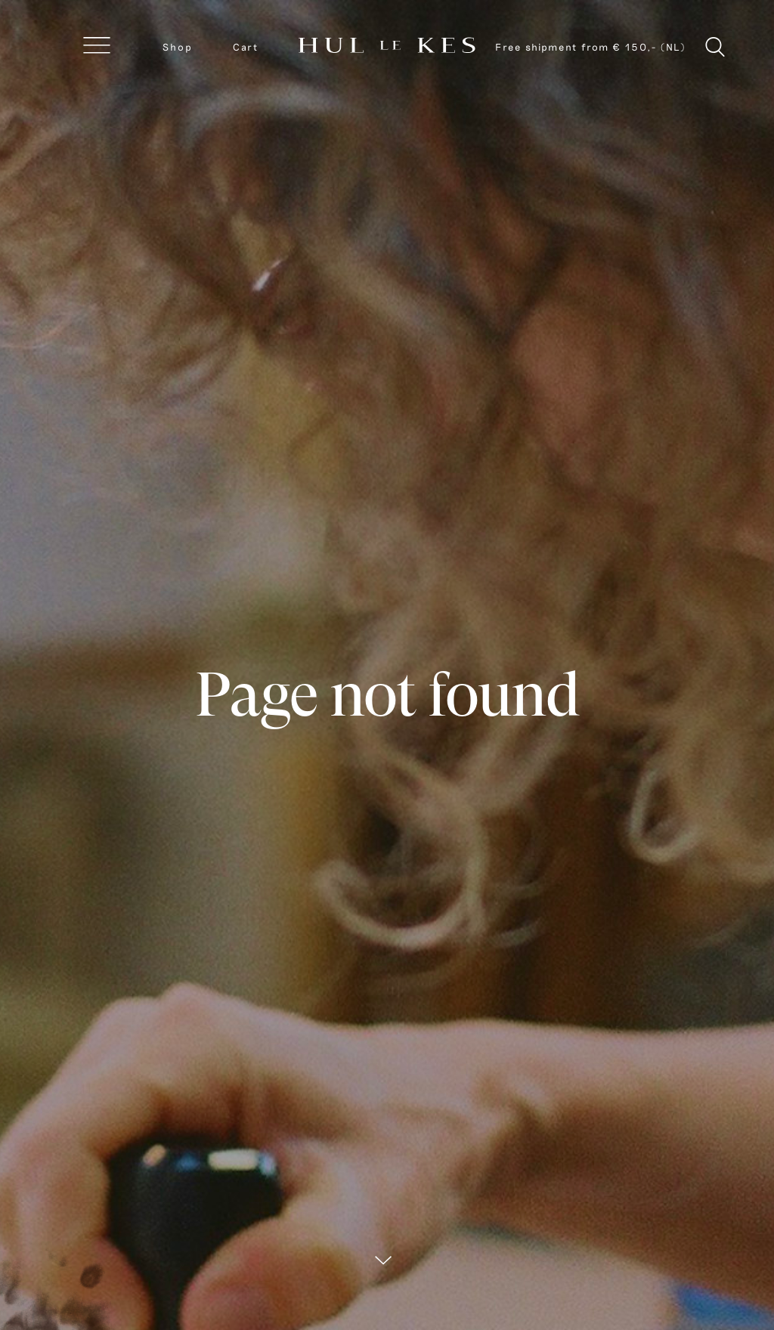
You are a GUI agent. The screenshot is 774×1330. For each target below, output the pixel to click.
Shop (178, 47)
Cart (246, 47)
